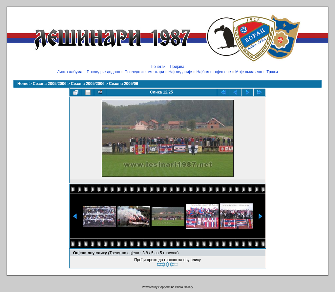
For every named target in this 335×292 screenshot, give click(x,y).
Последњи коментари (144, 72)
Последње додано (103, 72)
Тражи (272, 72)
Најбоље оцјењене (214, 72)
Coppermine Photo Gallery (175, 287)
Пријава (177, 66)
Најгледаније (180, 72)
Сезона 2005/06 (123, 83)
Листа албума (69, 72)
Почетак (158, 66)
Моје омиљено (248, 72)
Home (22, 83)
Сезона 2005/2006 (49, 83)
